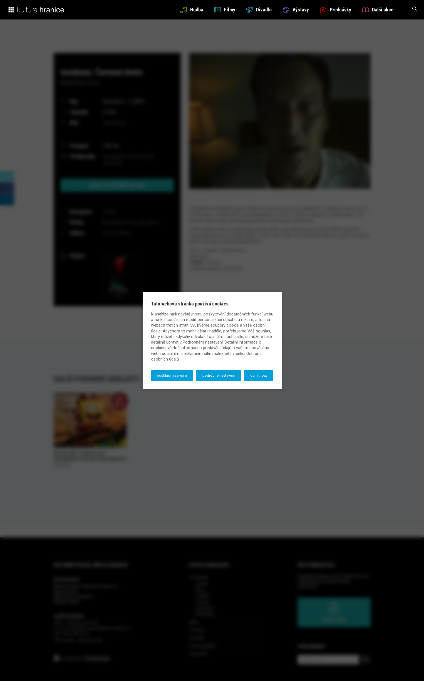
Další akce (377, 9)
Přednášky (335, 9)
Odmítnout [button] (258, 375)
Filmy (224, 9)
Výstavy (296, 9)
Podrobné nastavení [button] (218, 375)
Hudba (191, 9)
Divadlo (259, 9)
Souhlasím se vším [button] (172, 375)
